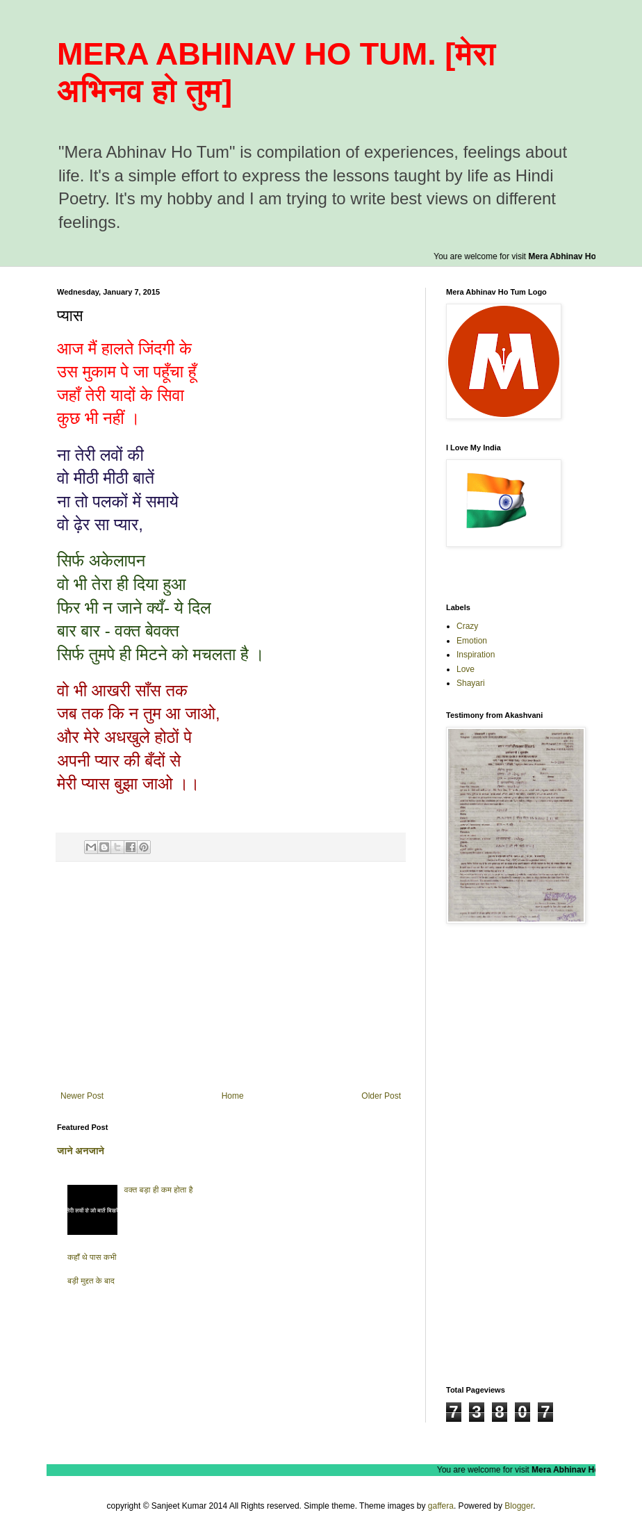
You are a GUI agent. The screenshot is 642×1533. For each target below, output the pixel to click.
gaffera (441, 1506)
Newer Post (82, 1096)
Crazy (467, 626)
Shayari (470, 683)
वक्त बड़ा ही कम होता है (158, 1190)
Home (233, 1096)
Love (465, 669)
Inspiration (475, 654)
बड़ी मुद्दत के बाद (91, 1281)
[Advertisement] (230, 976)
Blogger (518, 1506)
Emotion (471, 641)
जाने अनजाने (80, 1150)
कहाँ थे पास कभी (92, 1257)
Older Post (381, 1096)
